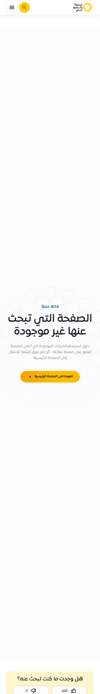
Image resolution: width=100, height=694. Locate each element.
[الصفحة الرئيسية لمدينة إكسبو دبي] (83, 7)
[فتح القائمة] (11, 7)
